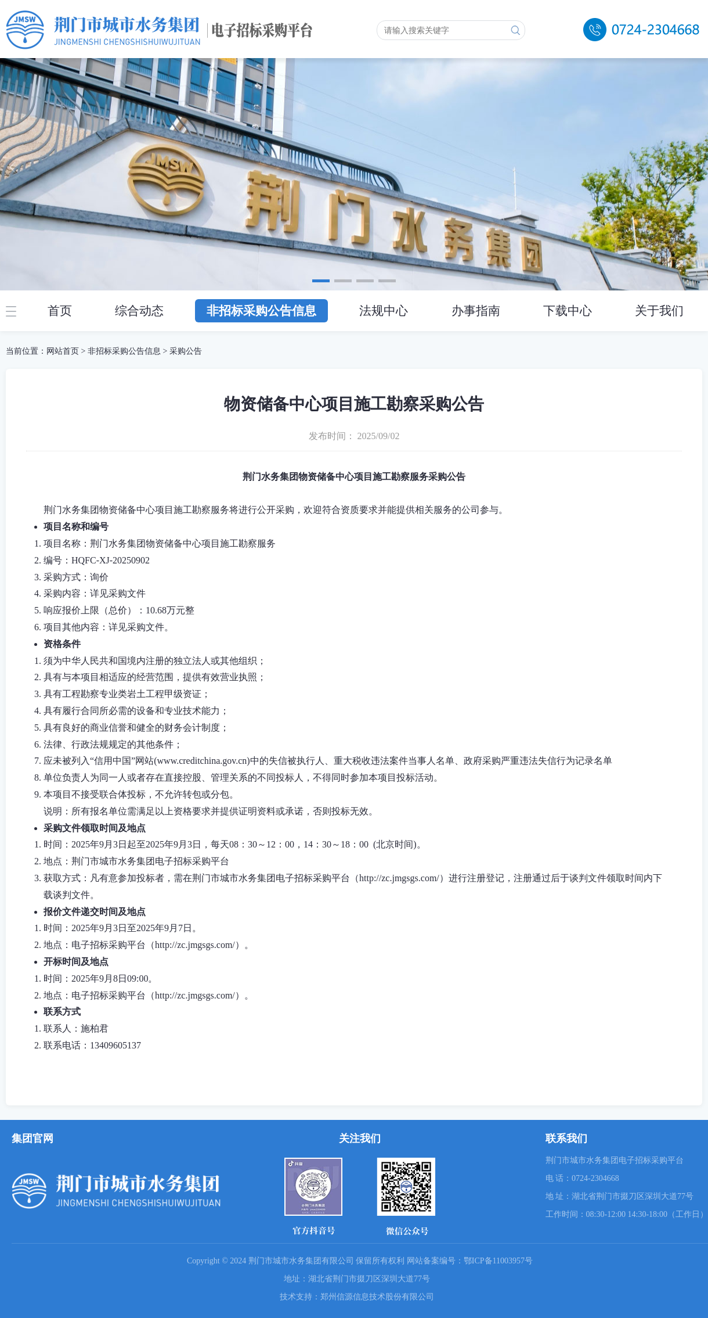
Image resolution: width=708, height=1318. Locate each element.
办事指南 (475, 311)
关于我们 (659, 311)
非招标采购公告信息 (261, 311)
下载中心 (567, 311)
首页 (60, 311)
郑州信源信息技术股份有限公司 (377, 1296)
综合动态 (139, 311)
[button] (321, 280)
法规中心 (383, 311)
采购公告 (185, 351)
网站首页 (62, 351)
